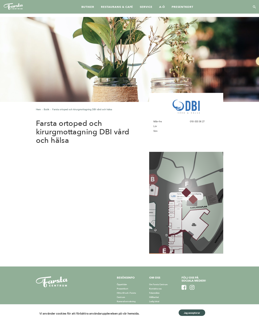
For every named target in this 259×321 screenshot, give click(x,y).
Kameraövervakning (126, 301)
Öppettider (122, 284)
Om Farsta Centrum (158, 284)
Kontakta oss (155, 288)
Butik (46, 109)
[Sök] (253, 7)
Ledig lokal (154, 301)
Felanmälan (154, 292)
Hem (38, 109)
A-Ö (162, 7)
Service (146, 7)
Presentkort (182, 7)
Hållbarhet (154, 296)
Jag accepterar (192, 312)
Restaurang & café (117, 7)
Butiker (87, 7)
